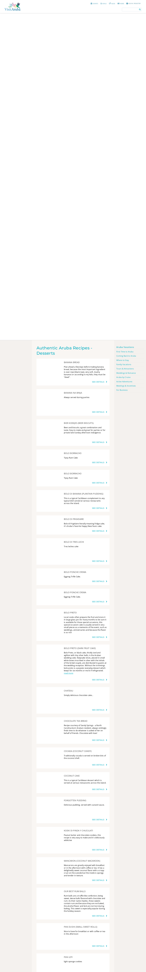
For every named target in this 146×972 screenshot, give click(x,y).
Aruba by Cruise (123, 377)
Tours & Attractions (125, 368)
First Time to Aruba (124, 351)
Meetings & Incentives (126, 386)
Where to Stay (122, 360)
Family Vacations (123, 364)
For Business (122, 390)
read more (68, 673)
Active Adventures (124, 381)
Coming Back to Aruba (126, 356)
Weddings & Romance (126, 373)
